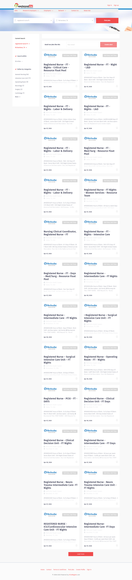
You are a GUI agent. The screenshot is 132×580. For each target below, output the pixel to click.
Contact (49, 569)
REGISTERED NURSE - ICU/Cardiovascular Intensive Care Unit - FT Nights (60, 526)
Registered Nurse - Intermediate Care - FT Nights (100, 275)
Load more (80, 554)
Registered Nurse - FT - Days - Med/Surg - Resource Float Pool (60, 276)
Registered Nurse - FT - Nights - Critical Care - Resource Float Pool (57, 67)
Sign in (109, 5)
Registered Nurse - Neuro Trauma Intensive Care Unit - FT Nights (100, 485)
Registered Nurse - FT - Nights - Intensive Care (97, 233)
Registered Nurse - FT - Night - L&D (100, 66)
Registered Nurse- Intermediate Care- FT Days (99, 525)
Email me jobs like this (52, 44)
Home (43, 569)
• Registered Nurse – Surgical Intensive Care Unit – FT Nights (100, 318)
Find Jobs (107, 20)
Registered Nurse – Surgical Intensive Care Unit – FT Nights (59, 359)
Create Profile (80, 569)
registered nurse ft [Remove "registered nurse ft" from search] (21, 44)
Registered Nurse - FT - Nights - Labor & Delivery (58, 108)
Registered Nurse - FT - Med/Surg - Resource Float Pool (99, 151)
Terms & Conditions (59, 569)
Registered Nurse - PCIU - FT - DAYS (60, 400)
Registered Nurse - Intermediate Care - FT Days (99, 442)
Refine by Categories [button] (24, 69)
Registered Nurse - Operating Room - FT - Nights (100, 358)
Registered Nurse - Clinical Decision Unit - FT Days (99, 400)
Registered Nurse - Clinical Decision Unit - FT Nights (59, 442)
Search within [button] (21, 56)
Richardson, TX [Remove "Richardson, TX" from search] (20, 47)
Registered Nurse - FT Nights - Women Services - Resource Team (100, 192)
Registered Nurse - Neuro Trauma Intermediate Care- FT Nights (60, 485)
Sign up (116, 5)
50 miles (18, 61)
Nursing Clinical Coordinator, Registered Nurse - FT (60, 233)
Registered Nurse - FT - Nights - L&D (97, 108)
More (17, 97)
